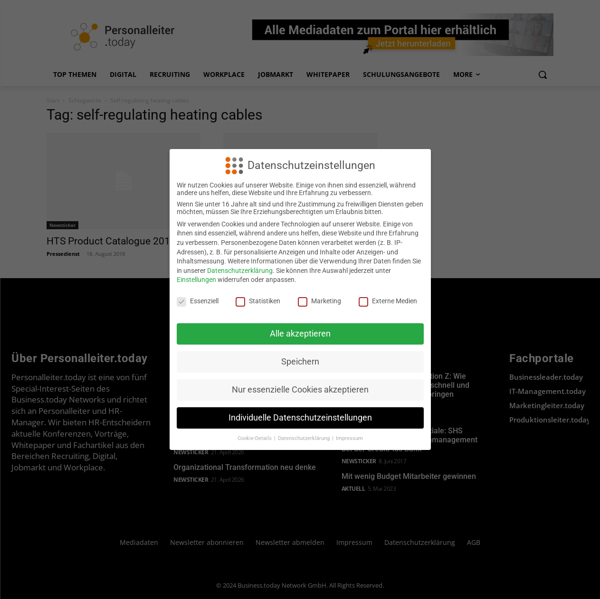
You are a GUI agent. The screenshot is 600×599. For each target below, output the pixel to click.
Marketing (319, 301)
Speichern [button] (300, 361)
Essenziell (198, 301)
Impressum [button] (349, 438)
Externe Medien (388, 301)
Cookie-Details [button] (255, 438)
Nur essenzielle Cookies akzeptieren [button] (300, 389)
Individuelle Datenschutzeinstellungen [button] (300, 417)
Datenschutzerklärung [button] (304, 438)
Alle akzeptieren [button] (300, 333)
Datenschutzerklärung (240, 270)
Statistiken (258, 301)
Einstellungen (196, 279)
